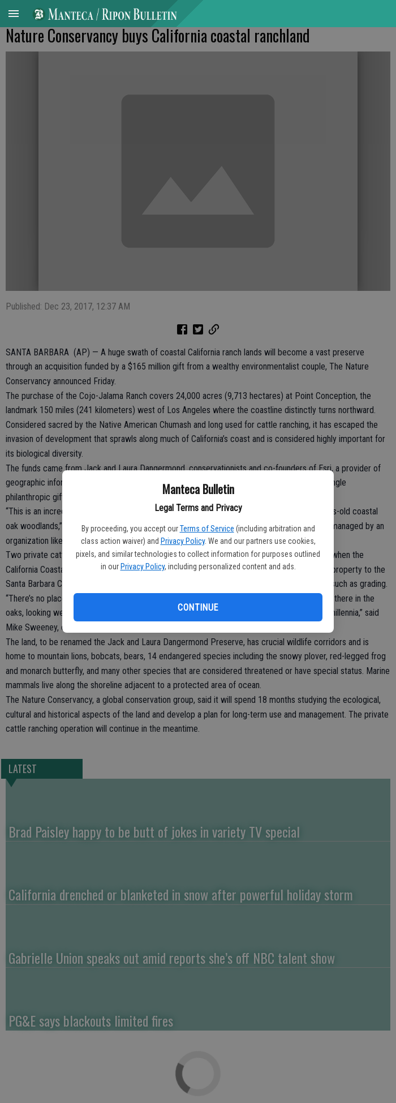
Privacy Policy (183, 541)
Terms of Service (207, 528)
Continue (198, 607)
